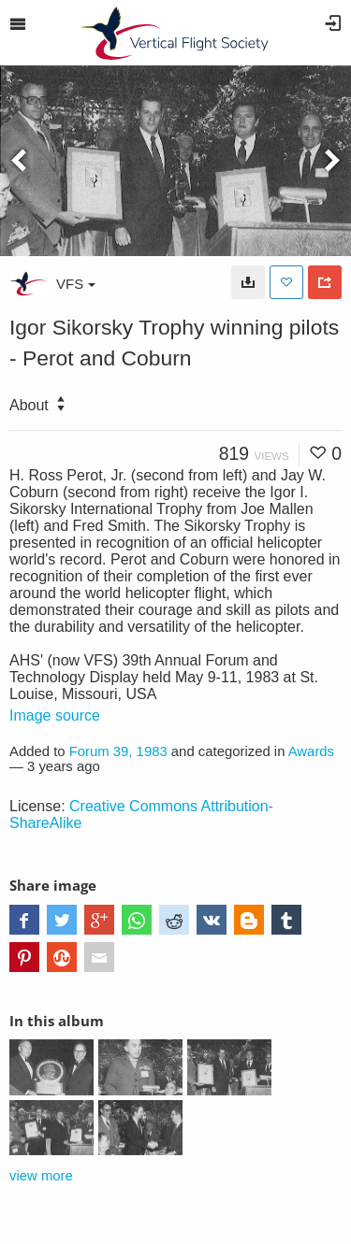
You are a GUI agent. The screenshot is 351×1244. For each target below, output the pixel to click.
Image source (54, 715)
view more (41, 1175)
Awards (311, 751)
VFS (75, 284)
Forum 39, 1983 (118, 751)
